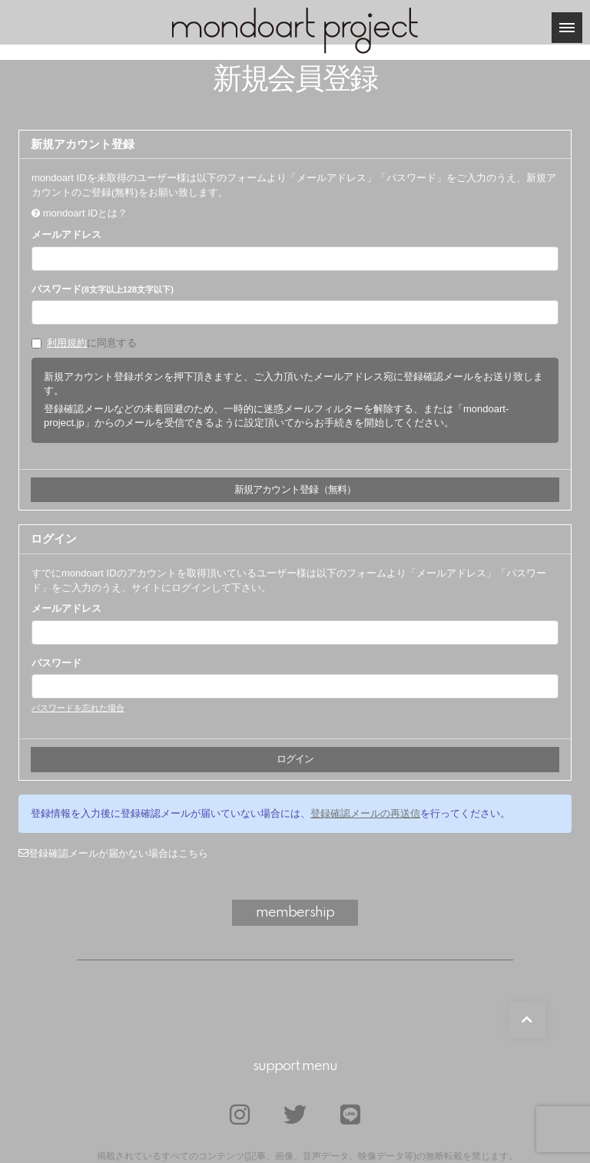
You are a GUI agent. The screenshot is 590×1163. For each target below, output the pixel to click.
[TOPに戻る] (527, 1019)
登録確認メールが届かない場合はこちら (113, 853)
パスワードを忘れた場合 (77, 707)
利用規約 (67, 343)
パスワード (102, 289)
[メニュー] (567, 27)
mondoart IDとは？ (85, 213)
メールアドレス (66, 234)
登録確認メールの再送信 (365, 813)
